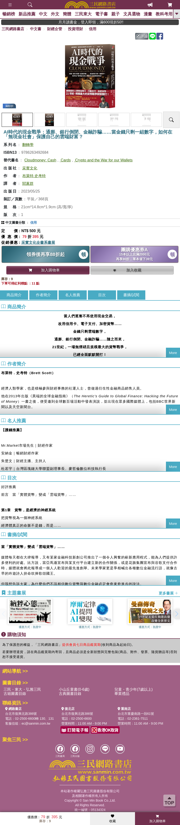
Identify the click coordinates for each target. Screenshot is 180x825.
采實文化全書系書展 (38, 243)
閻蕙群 (28, 184)
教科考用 (164, 14)
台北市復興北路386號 (21, 713)
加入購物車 (157, 818)
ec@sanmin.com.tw (36, 723)
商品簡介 (14, 295)
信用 (92, 29)
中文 (43, 14)
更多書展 (168, 593)
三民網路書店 (13, 29)
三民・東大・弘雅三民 (22, 689)
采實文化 (29, 168)
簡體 (67, 14)
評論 (142, 36)
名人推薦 (72, 295)
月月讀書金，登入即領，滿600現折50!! (105, 22)
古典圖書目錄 (70, 694)
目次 (102, 295)
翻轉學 (28, 145)
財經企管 (54, 29)
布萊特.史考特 (34, 176)
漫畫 (148, 14)
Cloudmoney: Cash (40, 160)
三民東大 (83, 14)
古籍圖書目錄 (15, 694)
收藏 (112, 818)
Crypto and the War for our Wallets (103, 160)
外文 (55, 14)
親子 (115, 14)
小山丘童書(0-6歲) (74, 689)
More (173, 353)
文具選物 (131, 14)
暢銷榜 (8, 14)
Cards (65, 160)
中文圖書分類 (15, 222)
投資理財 (75, 29)
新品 (27, 14)
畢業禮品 (121, 694)
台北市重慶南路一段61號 (136, 713)
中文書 (35, 29)
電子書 (101, 14)
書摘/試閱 (131, 295)
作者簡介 (43, 295)
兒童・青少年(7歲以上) (133, 689)
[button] (176, 614)
